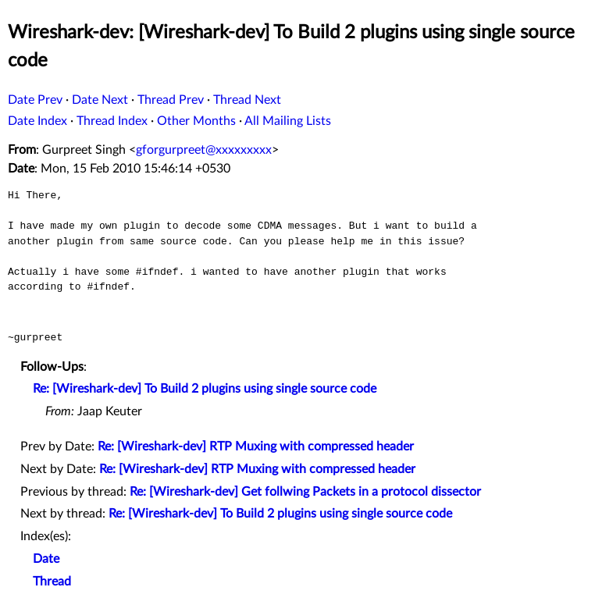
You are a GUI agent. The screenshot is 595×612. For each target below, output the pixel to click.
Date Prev (35, 100)
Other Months (196, 121)
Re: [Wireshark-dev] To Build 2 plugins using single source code (204, 388)
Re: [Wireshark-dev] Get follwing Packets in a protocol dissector (305, 492)
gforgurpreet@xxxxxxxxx (204, 150)
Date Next (100, 100)
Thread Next (247, 100)
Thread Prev (170, 100)
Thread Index (112, 121)
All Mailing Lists (287, 121)
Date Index (37, 121)
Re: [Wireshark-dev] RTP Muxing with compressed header (256, 446)
